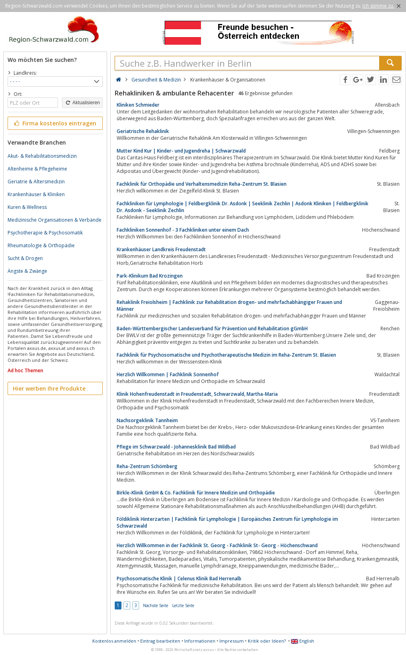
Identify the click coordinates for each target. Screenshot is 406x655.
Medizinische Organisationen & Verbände (55, 219)
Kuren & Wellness (27, 207)
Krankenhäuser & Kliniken (36, 194)
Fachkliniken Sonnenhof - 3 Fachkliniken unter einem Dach (183, 229)
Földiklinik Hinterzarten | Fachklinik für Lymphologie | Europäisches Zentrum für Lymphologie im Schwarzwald (227, 522)
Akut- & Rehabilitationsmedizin (42, 156)
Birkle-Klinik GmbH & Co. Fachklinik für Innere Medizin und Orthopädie (196, 492)
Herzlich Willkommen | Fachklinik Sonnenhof (168, 374)
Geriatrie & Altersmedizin (36, 181)
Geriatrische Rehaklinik (143, 131)
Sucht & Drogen (25, 258)
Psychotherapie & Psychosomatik (45, 232)
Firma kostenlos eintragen (54, 123)
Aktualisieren (82, 102)
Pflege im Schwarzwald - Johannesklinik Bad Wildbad (176, 446)
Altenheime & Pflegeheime (37, 168)
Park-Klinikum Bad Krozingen (150, 275)
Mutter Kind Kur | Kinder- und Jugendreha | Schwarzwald (181, 150)
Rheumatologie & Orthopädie (41, 245)
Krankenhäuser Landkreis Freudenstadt (161, 249)
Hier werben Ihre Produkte (49, 388)
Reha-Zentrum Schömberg (147, 466)
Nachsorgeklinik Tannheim (147, 420)
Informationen (199, 641)
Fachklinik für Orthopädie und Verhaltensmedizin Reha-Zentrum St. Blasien (202, 184)
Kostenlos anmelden (114, 641)
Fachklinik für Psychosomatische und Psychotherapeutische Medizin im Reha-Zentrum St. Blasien (226, 354)
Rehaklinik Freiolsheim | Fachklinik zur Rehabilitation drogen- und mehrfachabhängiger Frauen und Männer (229, 305)
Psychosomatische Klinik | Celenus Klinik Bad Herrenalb (179, 578)
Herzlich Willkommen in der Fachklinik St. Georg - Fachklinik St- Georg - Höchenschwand (217, 545)
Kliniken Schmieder (138, 104)
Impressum (231, 641)
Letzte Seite (183, 605)
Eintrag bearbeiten (160, 641)
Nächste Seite (155, 605)
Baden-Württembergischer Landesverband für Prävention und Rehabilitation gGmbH (212, 328)
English (302, 641)
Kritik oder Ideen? (267, 641)
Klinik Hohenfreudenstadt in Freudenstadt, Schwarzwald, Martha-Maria (197, 394)
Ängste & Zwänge (27, 271)
